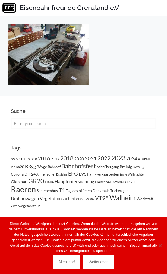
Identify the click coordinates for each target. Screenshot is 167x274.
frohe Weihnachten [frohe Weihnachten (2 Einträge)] (132, 174)
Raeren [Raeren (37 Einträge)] (23, 189)
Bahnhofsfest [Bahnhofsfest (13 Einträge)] (78, 166)
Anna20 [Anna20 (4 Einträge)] (17, 166)
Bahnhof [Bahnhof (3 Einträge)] (54, 167)
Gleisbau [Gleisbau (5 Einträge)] (19, 181)
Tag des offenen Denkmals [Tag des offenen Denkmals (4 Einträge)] (87, 190)
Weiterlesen (99, 262)
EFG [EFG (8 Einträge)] (73, 174)
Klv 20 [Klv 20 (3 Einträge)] (129, 182)
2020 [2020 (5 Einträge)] (79, 158)
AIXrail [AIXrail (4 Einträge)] (144, 159)
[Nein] (160, 245)
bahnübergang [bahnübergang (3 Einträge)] (108, 167)
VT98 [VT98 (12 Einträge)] (102, 198)
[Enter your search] (83, 123)
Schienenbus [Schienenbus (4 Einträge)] (47, 190)
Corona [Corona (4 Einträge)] (17, 174)
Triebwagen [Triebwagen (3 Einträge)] (119, 191)
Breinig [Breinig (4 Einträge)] (126, 166)
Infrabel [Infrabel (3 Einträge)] (118, 182)
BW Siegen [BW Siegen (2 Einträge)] (140, 167)
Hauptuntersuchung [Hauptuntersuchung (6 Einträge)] (74, 181)
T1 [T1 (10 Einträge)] (62, 190)
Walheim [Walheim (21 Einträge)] (122, 197)
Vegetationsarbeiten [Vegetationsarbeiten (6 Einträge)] (60, 198)
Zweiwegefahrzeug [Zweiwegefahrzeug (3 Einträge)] (25, 206)
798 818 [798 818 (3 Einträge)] (30, 159)
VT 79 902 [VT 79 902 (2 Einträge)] (87, 199)
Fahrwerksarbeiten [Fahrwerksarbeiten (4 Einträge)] (103, 174)
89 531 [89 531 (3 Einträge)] (17, 159)
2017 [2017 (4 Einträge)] (55, 159)
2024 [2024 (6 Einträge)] (131, 158)
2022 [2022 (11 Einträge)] (104, 158)
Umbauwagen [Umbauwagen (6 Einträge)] (25, 198)
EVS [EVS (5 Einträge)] (82, 173)
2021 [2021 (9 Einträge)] (91, 158)
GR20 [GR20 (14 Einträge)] (36, 181)
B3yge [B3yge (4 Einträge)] (42, 166)
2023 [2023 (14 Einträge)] (118, 158)
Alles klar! (66, 262)
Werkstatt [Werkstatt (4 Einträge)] (145, 198)
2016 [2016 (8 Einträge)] (44, 158)
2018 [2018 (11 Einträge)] (66, 158)
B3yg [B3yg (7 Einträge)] (30, 166)
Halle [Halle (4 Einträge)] (49, 182)
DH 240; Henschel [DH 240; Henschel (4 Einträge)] (39, 174)
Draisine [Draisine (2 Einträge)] (61, 174)
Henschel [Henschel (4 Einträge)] (103, 182)
